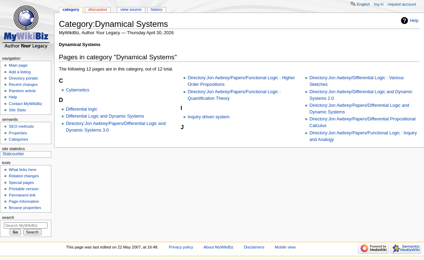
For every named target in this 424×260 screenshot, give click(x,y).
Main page (18, 65)
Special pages (21, 182)
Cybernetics (77, 90)
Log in (379, 4)
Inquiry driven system (209, 116)
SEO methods (21, 126)
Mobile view (285, 247)
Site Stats (17, 110)
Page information (24, 201)
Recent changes (23, 84)
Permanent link (22, 195)
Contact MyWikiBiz (25, 104)
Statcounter (13, 153)
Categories (18, 139)
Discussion (97, 9)
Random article (22, 91)
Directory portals (23, 78)
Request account (402, 4)
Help (414, 20)
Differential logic (81, 109)
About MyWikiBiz (218, 247)
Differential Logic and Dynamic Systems (105, 116)
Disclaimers (254, 247)
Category (70, 9)
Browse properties (25, 208)
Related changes (24, 176)
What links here (22, 170)
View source (130, 9)
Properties (18, 133)
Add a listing (19, 72)
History (157, 9)
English (363, 4)
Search (8, 217)
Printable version (23, 189)
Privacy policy (181, 247)
